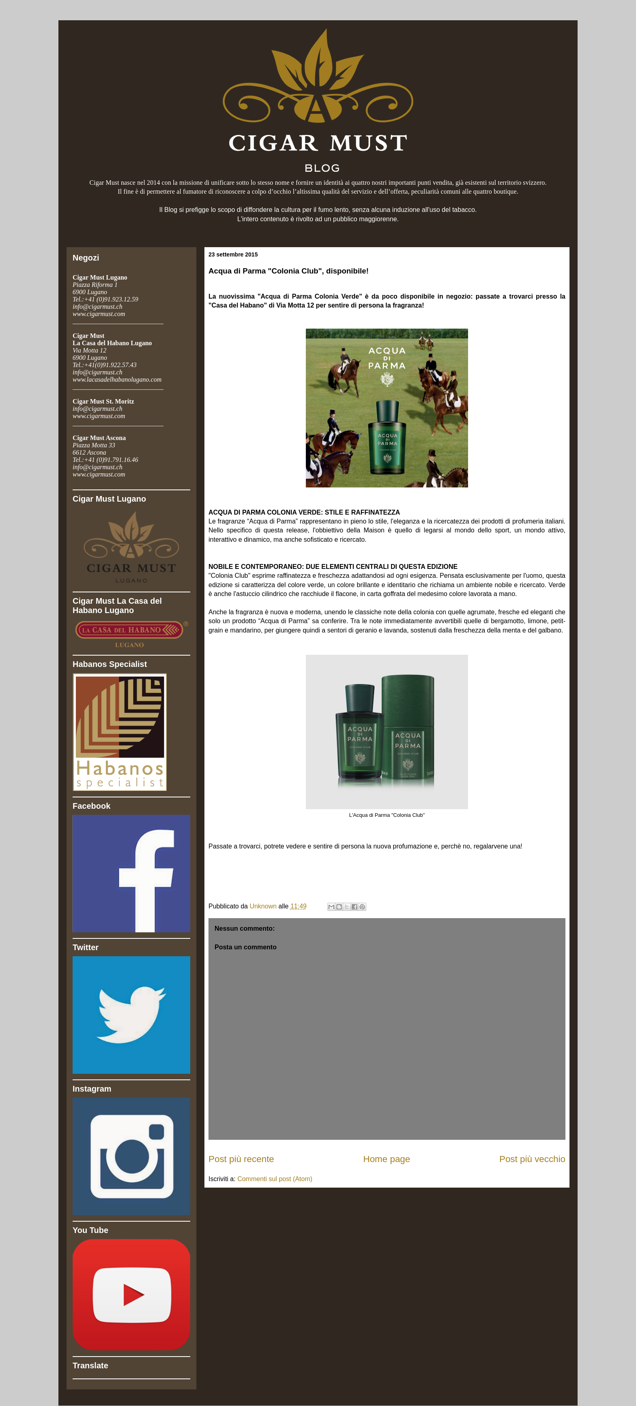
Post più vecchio (532, 1159)
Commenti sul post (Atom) (274, 1178)
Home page (386, 1159)
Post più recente (241, 1159)
